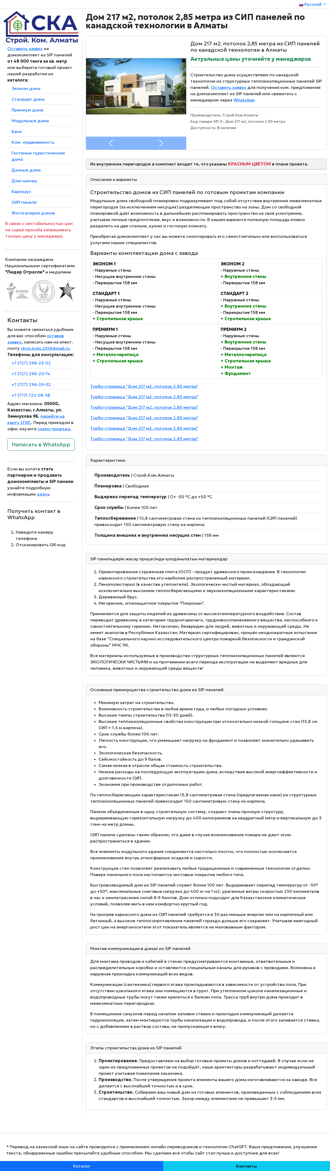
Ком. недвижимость (33, 142)
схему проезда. (54, 428)
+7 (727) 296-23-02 (31, 363)
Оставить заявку (25, 48)
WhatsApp (244, 100)
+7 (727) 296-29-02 (31, 384)
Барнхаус (21, 191)
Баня (17, 131)
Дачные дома (26, 170)
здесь (43, 494)
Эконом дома (26, 88)
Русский (311, 4)
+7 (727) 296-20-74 (31, 373)
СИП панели (24, 202)
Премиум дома (27, 109)
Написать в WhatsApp (41, 444)
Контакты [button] (246, 1166)
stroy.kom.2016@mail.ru (45, 348)
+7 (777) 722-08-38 (31, 395)
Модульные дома (30, 120)
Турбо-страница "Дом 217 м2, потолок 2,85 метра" (144, 386)
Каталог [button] (81, 1166)
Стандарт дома (28, 99)
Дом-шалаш (24, 180)
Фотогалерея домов (33, 213)
